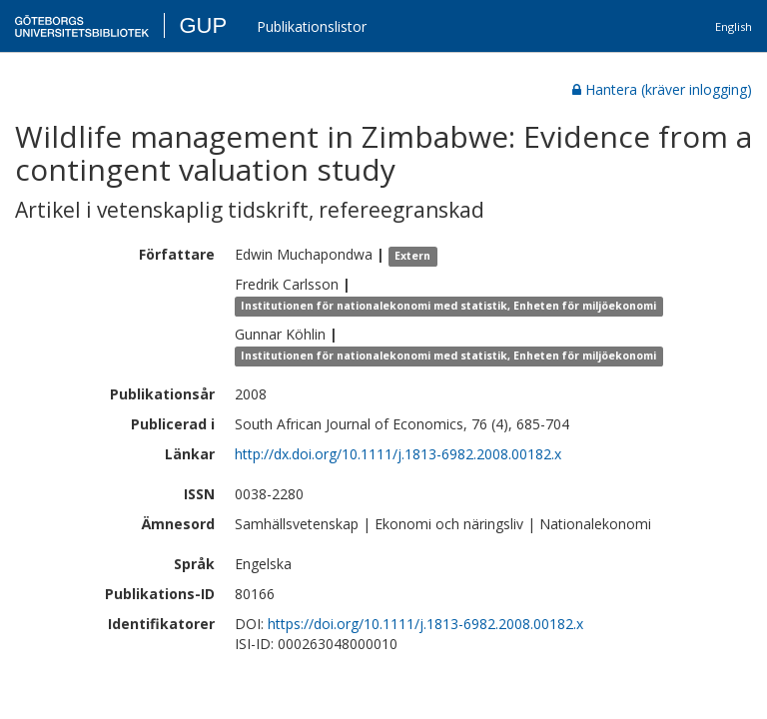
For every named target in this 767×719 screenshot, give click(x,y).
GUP (203, 25)
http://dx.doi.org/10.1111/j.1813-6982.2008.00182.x (398, 453)
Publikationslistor (312, 26)
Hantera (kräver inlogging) (662, 89)
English (733, 26)
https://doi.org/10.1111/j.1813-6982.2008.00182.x (425, 623)
